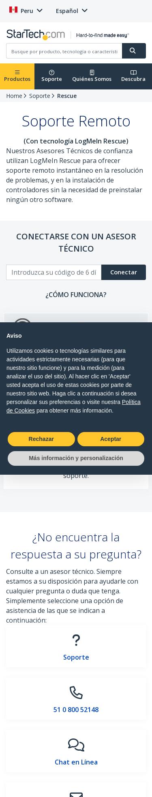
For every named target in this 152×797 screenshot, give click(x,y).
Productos (17, 76)
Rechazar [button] (41, 439)
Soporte (51, 76)
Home (14, 96)
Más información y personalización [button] (76, 458)
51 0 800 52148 (76, 709)
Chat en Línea (76, 762)
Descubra (133, 76)
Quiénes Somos (91, 76)
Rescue (67, 96)
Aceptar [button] (110, 439)
